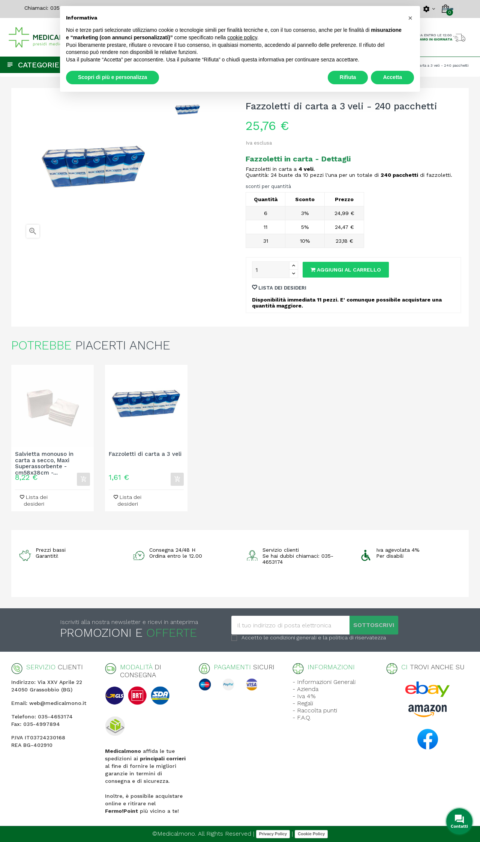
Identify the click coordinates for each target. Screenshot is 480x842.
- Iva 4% (304, 696)
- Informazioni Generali (324, 681)
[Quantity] (271, 269)
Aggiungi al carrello (345, 270)
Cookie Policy (311, 834)
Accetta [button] (392, 77)
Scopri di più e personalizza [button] (112, 77)
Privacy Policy (273, 834)
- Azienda (305, 689)
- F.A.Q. (301, 717)
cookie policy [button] (242, 37)
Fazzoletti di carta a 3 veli (145, 454)
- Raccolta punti (314, 710)
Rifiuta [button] (348, 77)
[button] (410, 18)
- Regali (302, 703)
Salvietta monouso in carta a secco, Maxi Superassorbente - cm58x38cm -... (44, 460)
